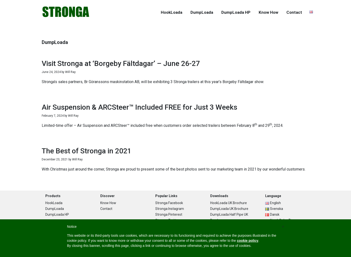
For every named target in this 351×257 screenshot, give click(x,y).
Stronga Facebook (169, 203)
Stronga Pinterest (168, 214)
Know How (108, 203)
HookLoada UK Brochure (228, 203)
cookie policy (247, 241)
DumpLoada (54, 209)
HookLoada (53, 203)
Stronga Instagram (169, 209)
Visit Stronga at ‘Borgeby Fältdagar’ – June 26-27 (121, 63)
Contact (106, 209)
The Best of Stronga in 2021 (86, 151)
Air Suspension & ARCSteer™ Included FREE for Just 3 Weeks (139, 107)
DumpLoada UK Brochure (229, 209)
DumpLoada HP (57, 214)
